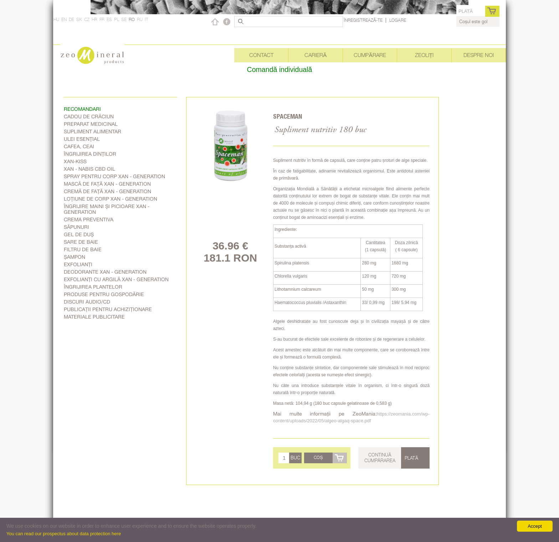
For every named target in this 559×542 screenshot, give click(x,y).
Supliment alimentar (92, 131)
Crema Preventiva (88, 219)
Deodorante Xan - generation (105, 272)
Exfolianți (78, 264)
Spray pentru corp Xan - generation (114, 176)
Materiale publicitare (94, 317)
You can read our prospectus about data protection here (63, 533)
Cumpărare (370, 55)
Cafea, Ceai (79, 146)
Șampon (74, 257)
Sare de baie (81, 242)
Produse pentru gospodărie (104, 294)
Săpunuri (76, 227)
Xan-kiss (75, 161)
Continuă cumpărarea (380, 457)
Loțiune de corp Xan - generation (110, 199)
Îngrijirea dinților (90, 154)
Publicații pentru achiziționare (108, 309)
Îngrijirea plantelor (93, 287)
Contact (261, 55)
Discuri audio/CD (87, 302)
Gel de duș (79, 234)
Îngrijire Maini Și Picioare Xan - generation (106, 209)
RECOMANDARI (82, 109)
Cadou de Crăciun (89, 116)
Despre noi (478, 55)
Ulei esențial (82, 139)
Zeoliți (424, 55)
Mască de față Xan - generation (107, 184)
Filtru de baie (83, 249)
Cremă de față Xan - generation (107, 191)
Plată (465, 11)
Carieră (315, 55)
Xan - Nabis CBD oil (89, 169)
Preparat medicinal (91, 124)
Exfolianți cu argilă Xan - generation (116, 279)
